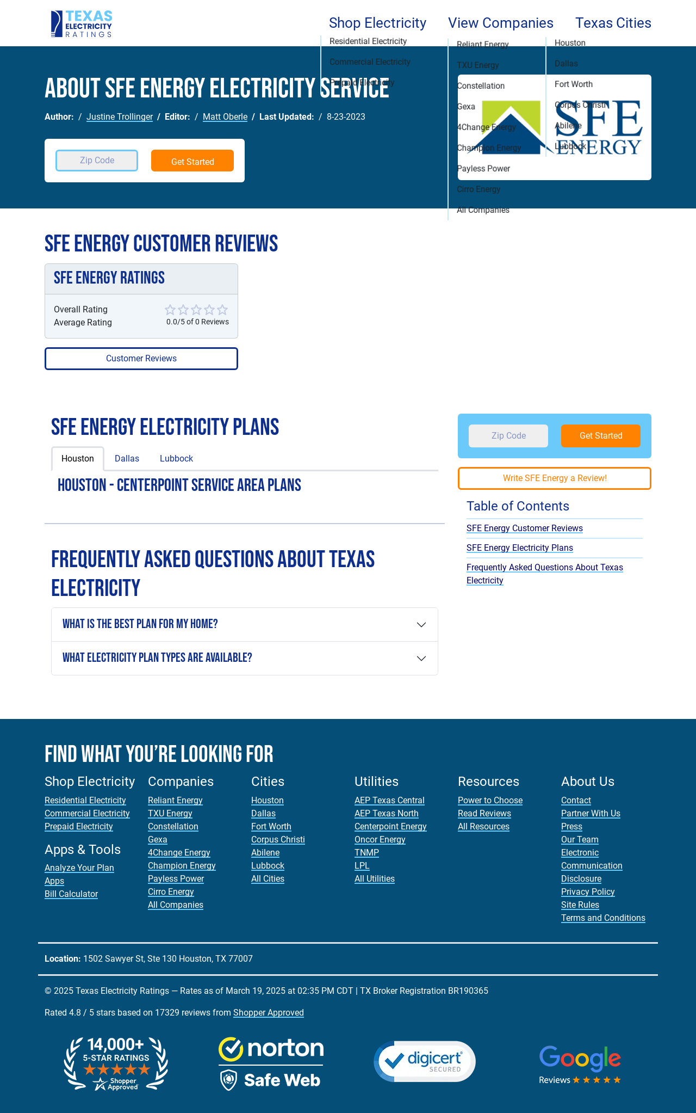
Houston (77, 458)
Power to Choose (490, 800)
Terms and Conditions (603, 918)
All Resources (483, 826)
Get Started (192, 162)
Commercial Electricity (87, 813)
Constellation (173, 826)
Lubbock (176, 458)
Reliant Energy (175, 800)
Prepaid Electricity (79, 826)
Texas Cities (613, 23)
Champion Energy (182, 865)
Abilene (265, 852)
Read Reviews (484, 813)
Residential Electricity (85, 800)
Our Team (580, 839)
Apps (54, 881)
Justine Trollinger (119, 117)
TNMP (367, 852)
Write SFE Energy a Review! (555, 478)
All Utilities (375, 879)
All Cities (267, 879)
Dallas (127, 458)
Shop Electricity (377, 23)
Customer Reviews (141, 358)
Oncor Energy (380, 839)
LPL (362, 865)
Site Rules (580, 905)
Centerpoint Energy (391, 826)
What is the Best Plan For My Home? (140, 624)
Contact (576, 800)
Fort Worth (271, 826)
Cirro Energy (171, 892)
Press (571, 826)
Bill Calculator (71, 894)
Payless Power (176, 879)
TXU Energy (170, 813)
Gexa (157, 839)
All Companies (175, 905)
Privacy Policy (588, 892)
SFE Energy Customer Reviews (525, 528)
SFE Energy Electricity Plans (520, 548)
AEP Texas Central (390, 800)
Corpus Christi (278, 839)
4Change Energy (179, 852)
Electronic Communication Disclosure (592, 865)
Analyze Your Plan (79, 868)
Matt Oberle (225, 117)
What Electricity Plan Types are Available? (157, 658)
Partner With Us (590, 813)
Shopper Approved (268, 1012)
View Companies (501, 23)
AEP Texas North (387, 813)
